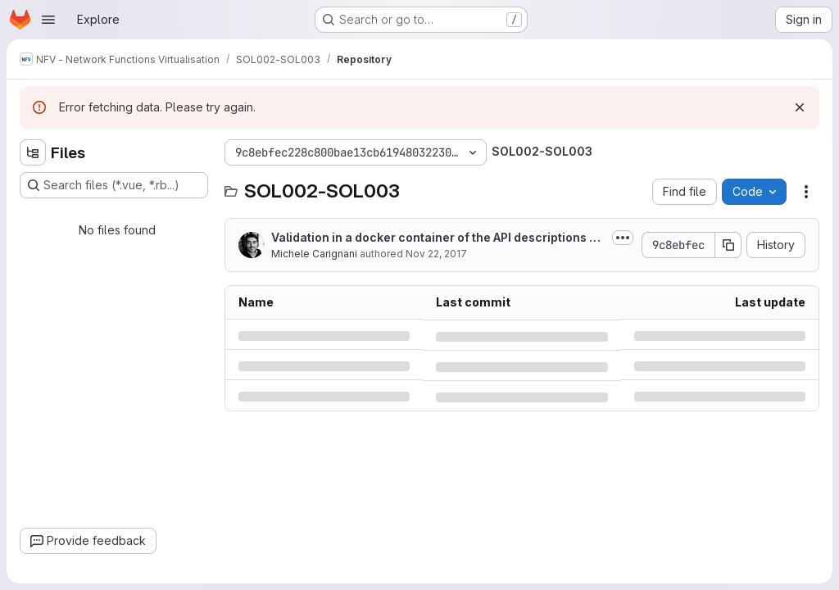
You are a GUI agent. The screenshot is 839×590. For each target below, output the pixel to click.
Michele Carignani (314, 253)
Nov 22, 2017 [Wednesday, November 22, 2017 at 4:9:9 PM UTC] (436, 253)
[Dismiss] (800, 107)
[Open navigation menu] (48, 20)
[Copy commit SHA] (728, 245)
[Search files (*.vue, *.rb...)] (114, 185)
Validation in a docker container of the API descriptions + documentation (433, 238)
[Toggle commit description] (622, 237)
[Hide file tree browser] (33, 152)
